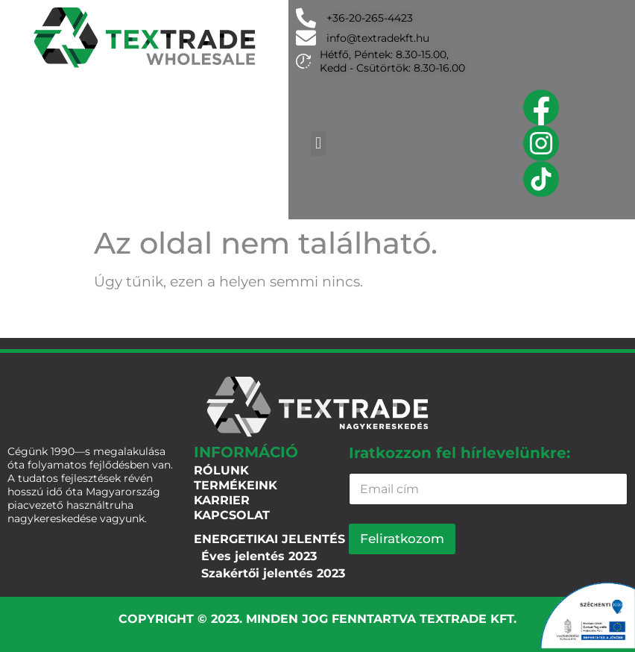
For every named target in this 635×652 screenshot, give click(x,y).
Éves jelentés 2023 (259, 556)
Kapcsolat (232, 515)
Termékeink (235, 485)
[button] (318, 143)
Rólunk (221, 470)
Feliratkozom (402, 538)
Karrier (222, 500)
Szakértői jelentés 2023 (273, 573)
